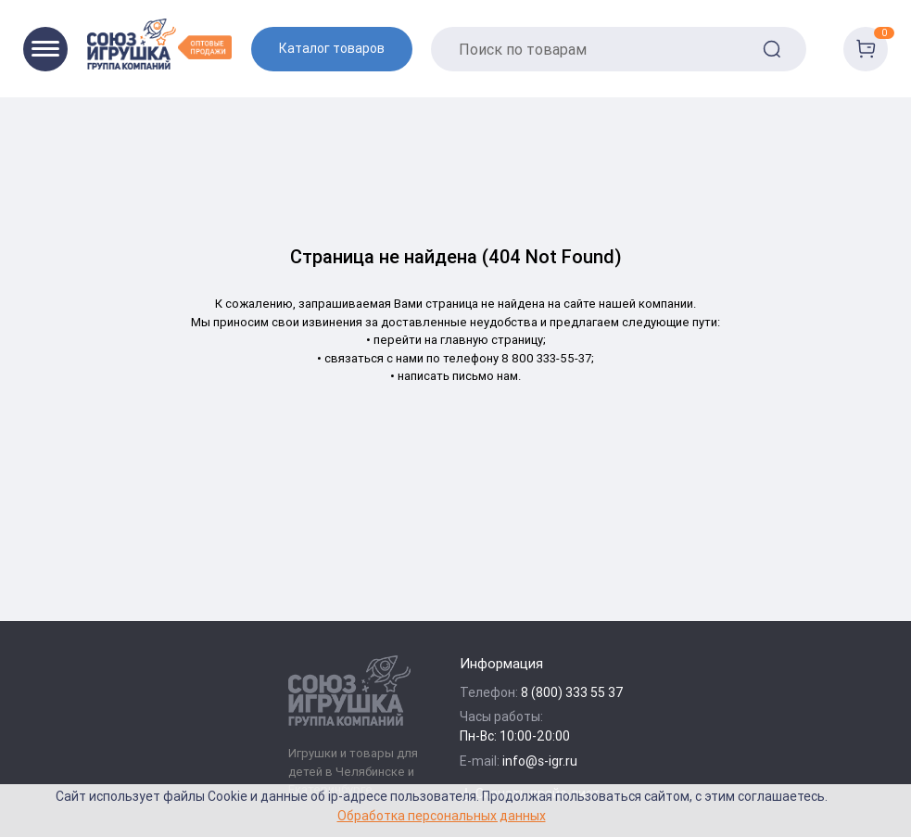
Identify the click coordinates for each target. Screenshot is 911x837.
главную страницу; (493, 340)
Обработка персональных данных (441, 815)
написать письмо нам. (459, 376)
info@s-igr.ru (539, 761)
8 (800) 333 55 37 (572, 692)
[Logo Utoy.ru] (159, 44)
